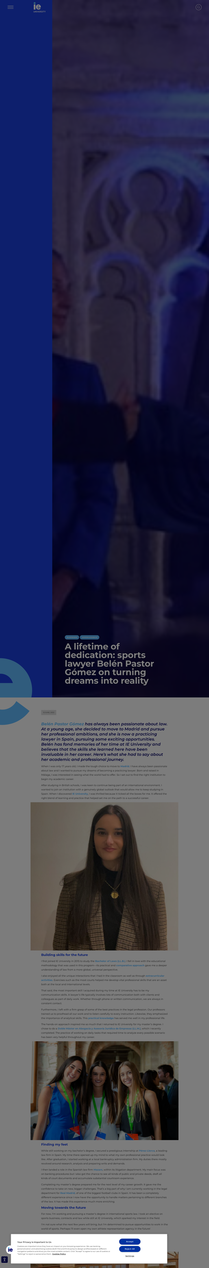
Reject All (130, 1249)
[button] (10, 1249)
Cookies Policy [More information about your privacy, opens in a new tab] (59, 1254)
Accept (129, 1241)
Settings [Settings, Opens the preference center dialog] (129, 1256)
